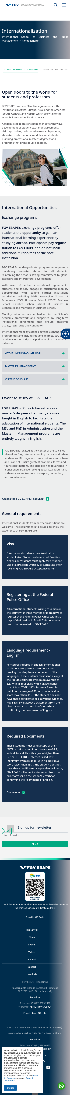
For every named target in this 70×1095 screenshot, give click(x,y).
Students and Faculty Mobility (20, 69)
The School (32, 929)
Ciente (10, 1088)
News (32, 937)
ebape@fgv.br (39, 1013)
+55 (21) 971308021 (41, 1006)
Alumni (32, 959)
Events (31, 944)
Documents (14, 792)
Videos (31, 952)
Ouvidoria (32, 974)
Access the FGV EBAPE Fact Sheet (23, 499)
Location (35, 997)
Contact (32, 966)
